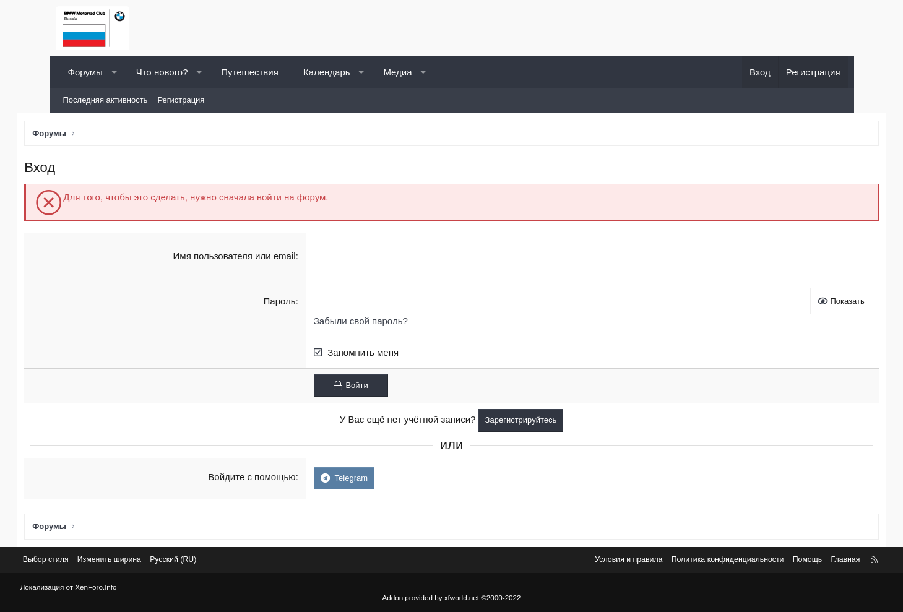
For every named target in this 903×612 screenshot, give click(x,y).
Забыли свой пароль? (373, 322)
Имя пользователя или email (245, 257)
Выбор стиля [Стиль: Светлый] (85, 561)
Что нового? (162, 72)
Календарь (326, 72)
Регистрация (180, 100)
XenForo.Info (130, 588)
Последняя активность (105, 100)
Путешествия (250, 72)
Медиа (397, 72)
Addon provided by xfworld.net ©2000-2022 (451, 597)
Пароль (291, 303)
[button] (113, 72)
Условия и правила (578, 561)
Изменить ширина (152, 561)
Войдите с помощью (263, 478)
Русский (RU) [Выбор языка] (218, 561)
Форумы (85, 72)
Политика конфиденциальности (682, 561)
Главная (806, 561)
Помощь (766, 561)
